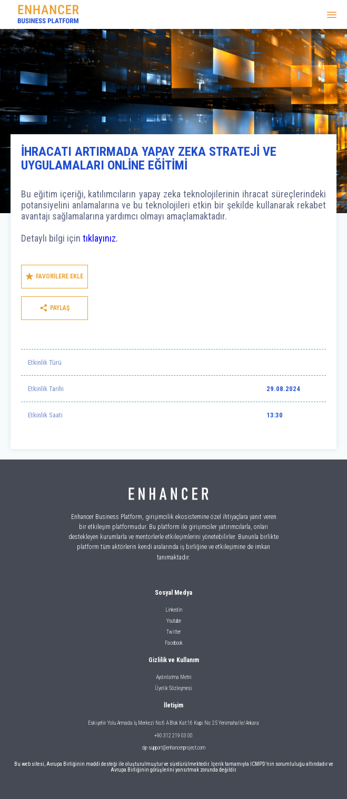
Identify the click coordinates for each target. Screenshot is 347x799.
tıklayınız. (100, 238)
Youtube (173, 621)
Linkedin (173, 610)
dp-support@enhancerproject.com (173, 748)
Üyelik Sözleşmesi (173, 688)
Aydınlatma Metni (174, 677)
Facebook (174, 643)
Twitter (173, 632)
